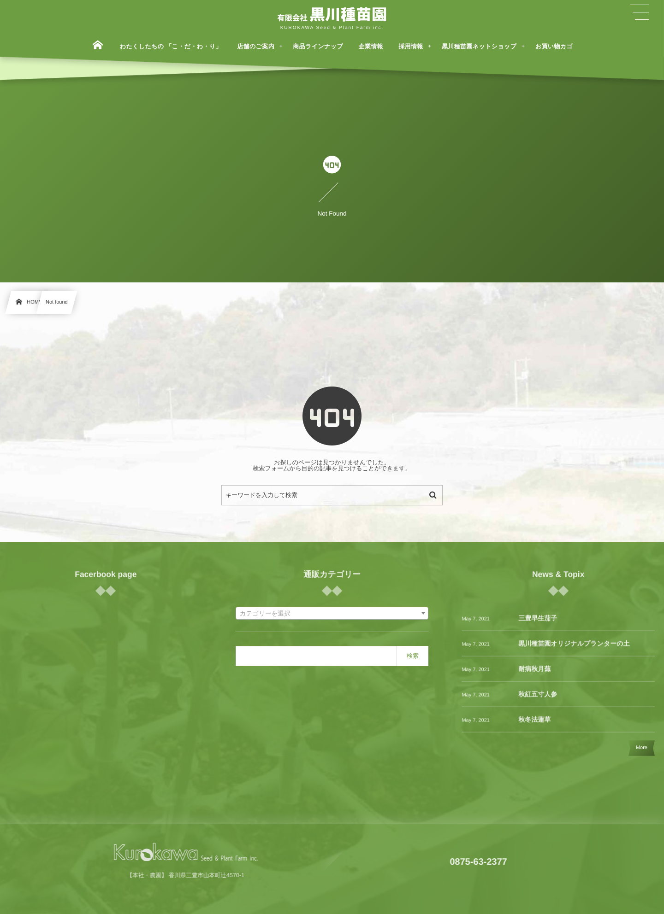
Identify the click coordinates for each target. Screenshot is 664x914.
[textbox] (332, 613)
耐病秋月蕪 (534, 675)
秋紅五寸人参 (537, 700)
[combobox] (332, 613)
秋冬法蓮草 (534, 725)
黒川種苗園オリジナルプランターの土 (573, 649)
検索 (413, 655)
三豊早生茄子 (537, 624)
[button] (639, 12)
